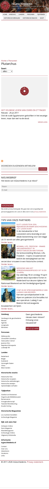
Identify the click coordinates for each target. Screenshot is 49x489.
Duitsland (4, 361)
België (3, 359)
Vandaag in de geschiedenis (11, 318)
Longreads (5, 325)
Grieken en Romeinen (9, 395)
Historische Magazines (11, 411)
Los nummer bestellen (9, 415)
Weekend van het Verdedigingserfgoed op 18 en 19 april (31, 270)
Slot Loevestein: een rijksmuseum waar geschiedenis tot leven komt (32, 226)
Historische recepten (8, 379)
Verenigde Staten (7, 363)
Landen (21, 14)
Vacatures (4, 453)
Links (3, 456)
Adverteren (5, 451)
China (3, 365)
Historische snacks (30, 18)
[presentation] (19, 196)
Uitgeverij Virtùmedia (8, 435)
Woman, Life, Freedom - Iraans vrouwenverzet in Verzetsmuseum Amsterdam (31, 248)
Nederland (5, 356)
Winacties (4, 327)
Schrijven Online (7, 426)
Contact (3, 446)
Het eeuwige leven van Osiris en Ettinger (23, 110)
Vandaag (12, 14)
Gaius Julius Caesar (8, 341)
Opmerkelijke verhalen (9, 386)
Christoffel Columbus (8, 338)
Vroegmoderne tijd (8, 401)
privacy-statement (40, 212)
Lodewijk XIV (5, 347)
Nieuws (3, 320)
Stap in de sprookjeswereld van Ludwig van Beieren (32, 291)
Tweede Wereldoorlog (9, 404)
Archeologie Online (8, 433)
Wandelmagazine (7, 430)
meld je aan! (32, 328)
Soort (3, 68)
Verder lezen (42, 122)
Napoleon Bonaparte (8, 345)
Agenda (4, 323)
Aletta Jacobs (5, 336)
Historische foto (7, 377)
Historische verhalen (12, 18)
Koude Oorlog (6, 406)
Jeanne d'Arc (5, 343)
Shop (42, 18)
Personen (30, 14)
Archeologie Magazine (9, 417)
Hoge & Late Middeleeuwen (11, 397)
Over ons (4, 449)
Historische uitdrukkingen (10, 381)
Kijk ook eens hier (9, 422)
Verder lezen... (7, 242)
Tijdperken (41, 14)
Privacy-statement (35, 462)
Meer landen (5, 368)
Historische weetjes (8, 383)
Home (5, 14)
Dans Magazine (6, 428)
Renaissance (5, 399)
